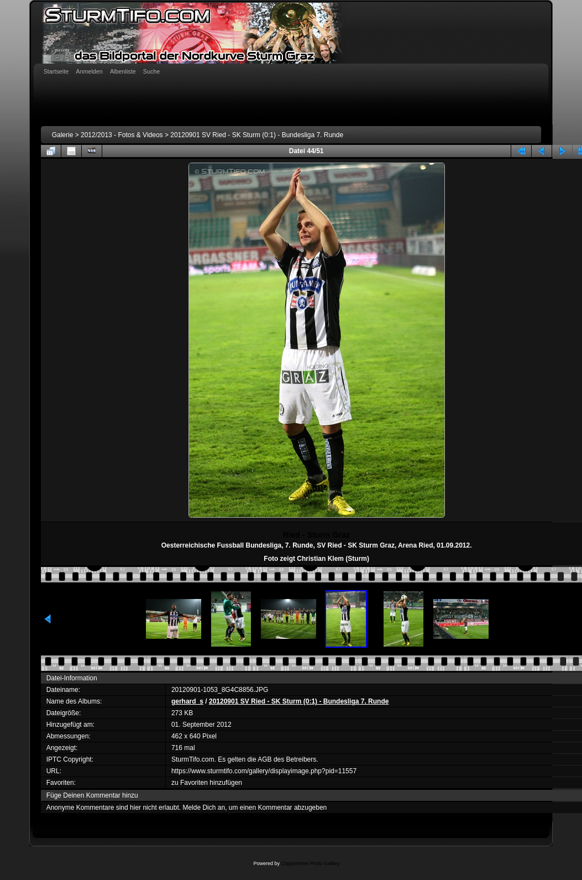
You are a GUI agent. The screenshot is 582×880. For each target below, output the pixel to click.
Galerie (63, 135)
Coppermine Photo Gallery (310, 863)
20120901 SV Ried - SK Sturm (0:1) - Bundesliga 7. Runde (256, 135)
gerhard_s (187, 701)
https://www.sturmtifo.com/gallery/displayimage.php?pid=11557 (263, 771)
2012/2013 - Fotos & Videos (122, 135)
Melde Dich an (203, 807)
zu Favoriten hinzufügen (206, 783)
